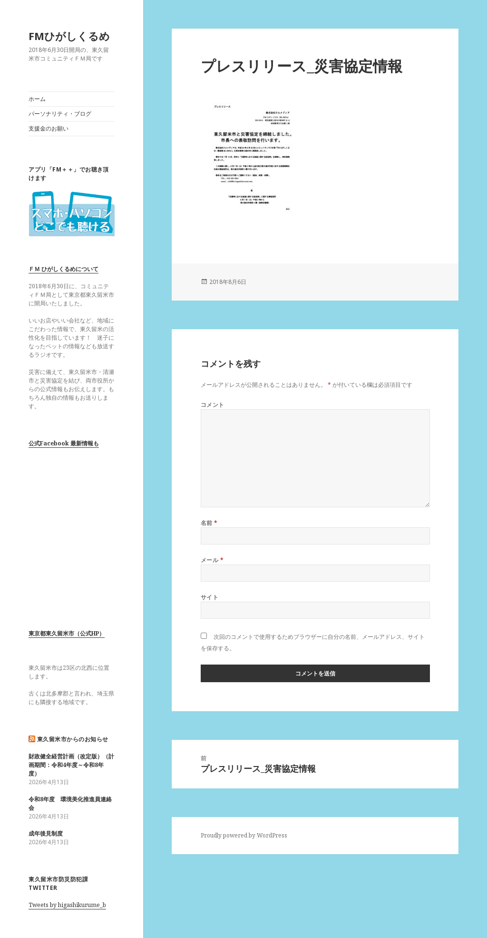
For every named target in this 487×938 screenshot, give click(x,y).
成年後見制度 (46, 833)
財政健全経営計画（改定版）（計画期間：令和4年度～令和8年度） (71, 764)
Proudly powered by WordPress (244, 835)
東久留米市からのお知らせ (72, 739)
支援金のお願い (48, 128)
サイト (209, 597)
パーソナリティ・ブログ (60, 114)
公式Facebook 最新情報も (64, 443)
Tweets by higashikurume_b (67, 905)
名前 (209, 523)
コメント (212, 405)
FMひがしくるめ (69, 36)
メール (212, 560)
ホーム (37, 99)
